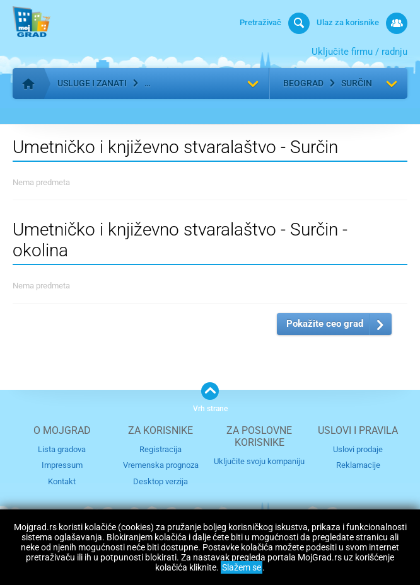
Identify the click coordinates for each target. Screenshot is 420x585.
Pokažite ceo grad (324, 323)
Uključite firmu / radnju (359, 51)
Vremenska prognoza (161, 465)
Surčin (356, 83)
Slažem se (241, 567)
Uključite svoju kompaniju (259, 461)
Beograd (303, 83)
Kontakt (62, 481)
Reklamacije (358, 465)
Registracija (160, 449)
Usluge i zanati (92, 83)
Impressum (62, 465)
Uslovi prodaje (358, 449)
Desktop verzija (160, 481)
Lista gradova (62, 449)
